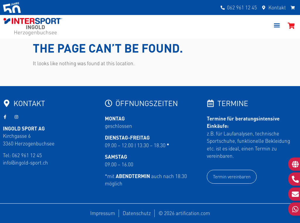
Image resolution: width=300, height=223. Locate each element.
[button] (277, 25)
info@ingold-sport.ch (25, 162)
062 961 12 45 (27, 155)
